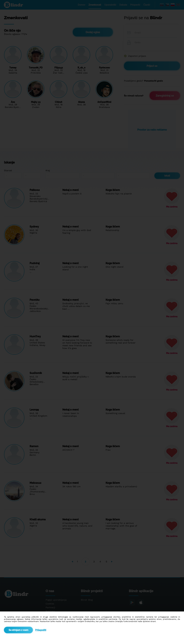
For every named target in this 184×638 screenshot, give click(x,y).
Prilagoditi (40, 630)
